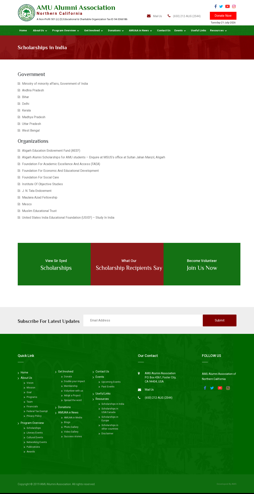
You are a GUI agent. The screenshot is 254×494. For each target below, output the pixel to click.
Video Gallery (71, 431)
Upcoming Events (111, 382)
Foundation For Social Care (40, 177)
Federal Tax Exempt (37, 411)
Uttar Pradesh (31, 124)
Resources (217, 30)
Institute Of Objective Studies (42, 184)
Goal (29, 392)
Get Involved (92, 30)
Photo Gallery (71, 427)
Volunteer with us (73, 390)
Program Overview (64, 30)
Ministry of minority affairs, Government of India (55, 83)
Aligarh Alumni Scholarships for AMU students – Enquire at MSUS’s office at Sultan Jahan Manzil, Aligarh (93, 157)
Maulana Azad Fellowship (39, 197)
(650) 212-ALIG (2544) (184, 16)
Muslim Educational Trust (39, 211)
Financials (32, 406)
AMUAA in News (139, 30)
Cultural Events (35, 437)
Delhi (25, 104)
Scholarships (34, 428)
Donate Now (223, 16)
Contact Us (163, 30)
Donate (68, 376)
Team (30, 401)
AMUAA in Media (73, 417)
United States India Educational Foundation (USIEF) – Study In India (68, 217)
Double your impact (74, 381)
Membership (70, 386)
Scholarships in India (112, 404)
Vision (30, 383)
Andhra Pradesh (33, 90)
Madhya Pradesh (33, 117)
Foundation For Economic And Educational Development (60, 171)
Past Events (107, 386)
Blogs (67, 422)
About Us (38, 30)
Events (178, 30)
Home (23, 30)
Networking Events (37, 442)
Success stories (73, 436)
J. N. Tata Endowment (36, 191)
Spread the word (73, 400)
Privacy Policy (34, 416)
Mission (31, 387)
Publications (33, 447)
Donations (114, 30)
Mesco (27, 204)
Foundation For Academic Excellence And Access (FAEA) (61, 164)
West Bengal (31, 130)
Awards (31, 451)
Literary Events (35, 432)
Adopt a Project (72, 395)
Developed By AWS (226, 484)
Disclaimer (107, 433)
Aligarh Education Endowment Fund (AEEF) (51, 150)
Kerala (26, 110)
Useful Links (198, 30)
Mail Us (154, 16)
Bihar (25, 97)
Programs (32, 397)
